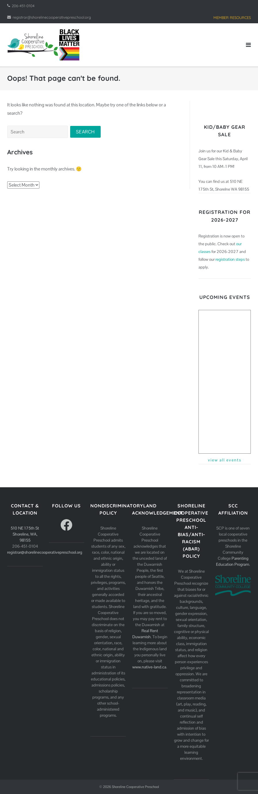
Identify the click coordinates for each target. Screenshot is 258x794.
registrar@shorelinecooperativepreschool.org (52, 17)
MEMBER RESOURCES (232, 17)
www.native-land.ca (149, 667)
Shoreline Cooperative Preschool (135, 787)
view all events (224, 460)
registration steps (230, 259)
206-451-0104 (23, 5)
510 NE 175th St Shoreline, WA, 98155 (25, 534)
